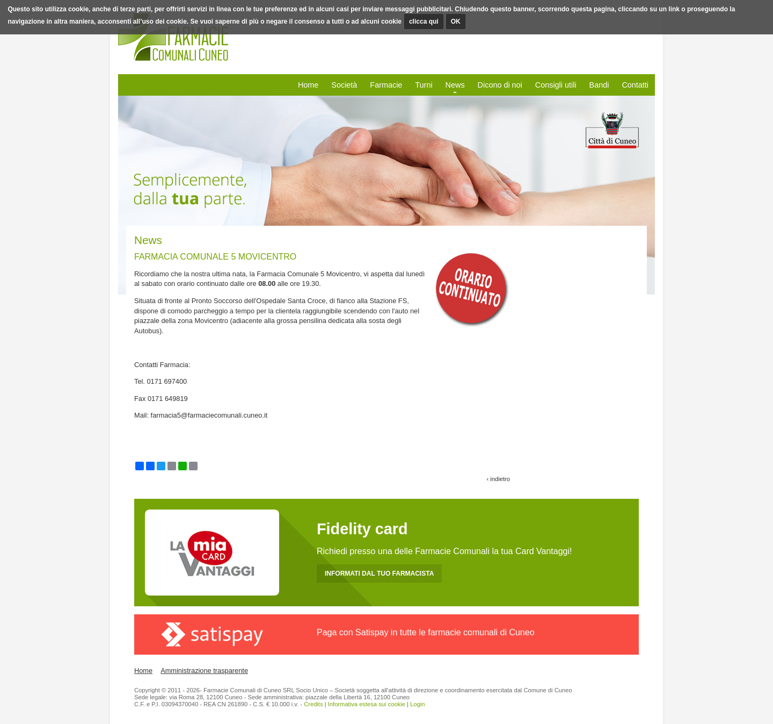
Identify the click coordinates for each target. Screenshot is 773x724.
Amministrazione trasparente (204, 670)
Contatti (635, 85)
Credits (313, 704)
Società (344, 85)
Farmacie (386, 85)
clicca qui (424, 21)
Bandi (599, 85)
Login (417, 704)
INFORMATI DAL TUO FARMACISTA (379, 573)
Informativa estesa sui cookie (366, 704)
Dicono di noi (500, 85)
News (455, 85)
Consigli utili (556, 85)
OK (456, 21)
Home (308, 85)
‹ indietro (498, 479)
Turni (423, 85)
